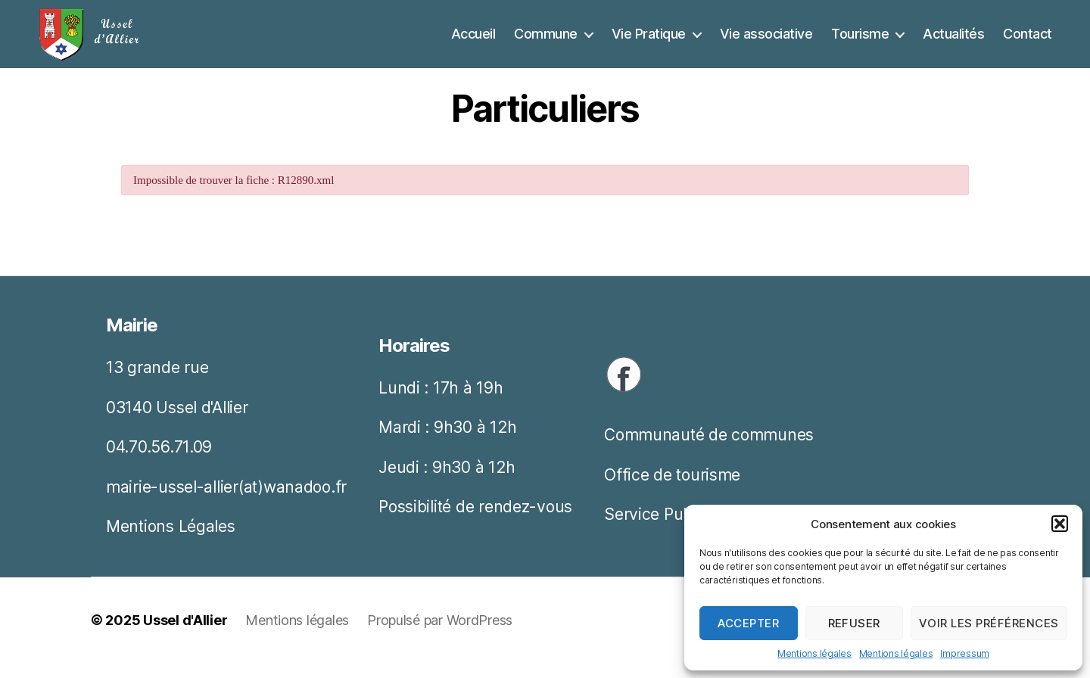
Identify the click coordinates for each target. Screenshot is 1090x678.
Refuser (854, 623)
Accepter (748, 623)
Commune (546, 41)
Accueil (473, 41)
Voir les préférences (989, 623)
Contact (1027, 41)
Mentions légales (814, 653)
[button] (1059, 523)
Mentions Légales (170, 541)
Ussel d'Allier (185, 635)
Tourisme (860, 41)
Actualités (953, 41)
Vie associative (766, 41)
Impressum (964, 653)
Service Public (656, 529)
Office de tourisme (672, 490)
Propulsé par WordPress (439, 635)
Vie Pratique (649, 41)
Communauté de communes (709, 449)
